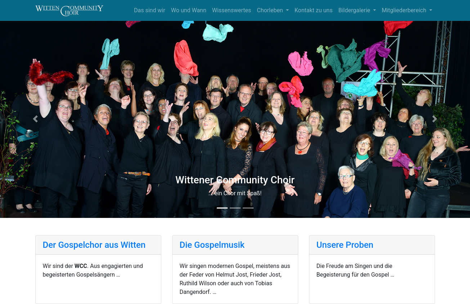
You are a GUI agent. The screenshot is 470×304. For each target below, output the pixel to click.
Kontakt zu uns (314, 10)
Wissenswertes (231, 10)
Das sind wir (149, 10)
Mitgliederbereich (405, 10)
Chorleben (270, 10)
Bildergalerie (354, 10)
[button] (35, 119)
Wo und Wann (188, 10)
